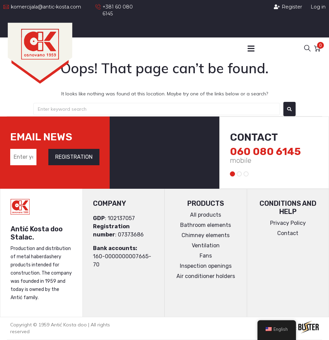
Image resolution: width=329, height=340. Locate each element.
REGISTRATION (74, 157)
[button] (251, 49)
